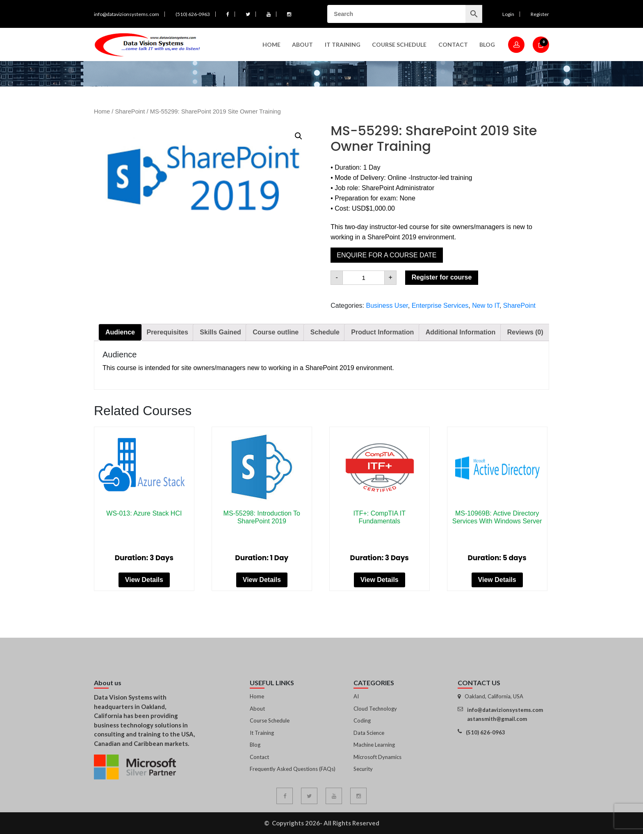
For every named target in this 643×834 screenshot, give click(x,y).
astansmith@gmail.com (497, 719)
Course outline (276, 332)
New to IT (485, 305)
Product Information (382, 332)
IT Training (342, 44)
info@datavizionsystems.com (126, 14)
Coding (362, 720)
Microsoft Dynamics (377, 757)
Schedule (325, 332)
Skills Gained (220, 332)
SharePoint (130, 111)
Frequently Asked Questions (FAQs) (292, 769)
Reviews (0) (525, 332)
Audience (120, 332)
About (302, 44)
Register (540, 14)
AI (356, 696)
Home (271, 44)
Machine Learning (374, 744)
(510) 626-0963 (193, 14)
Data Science (368, 732)
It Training (262, 732)
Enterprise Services (440, 305)
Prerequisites (167, 332)
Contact (453, 44)
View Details (144, 579)
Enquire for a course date (386, 255)
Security (363, 769)
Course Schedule (399, 44)
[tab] (120, 332)
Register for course (442, 277)
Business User (387, 305)
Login (508, 14)
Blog (487, 44)
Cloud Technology (375, 708)
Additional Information (461, 332)
